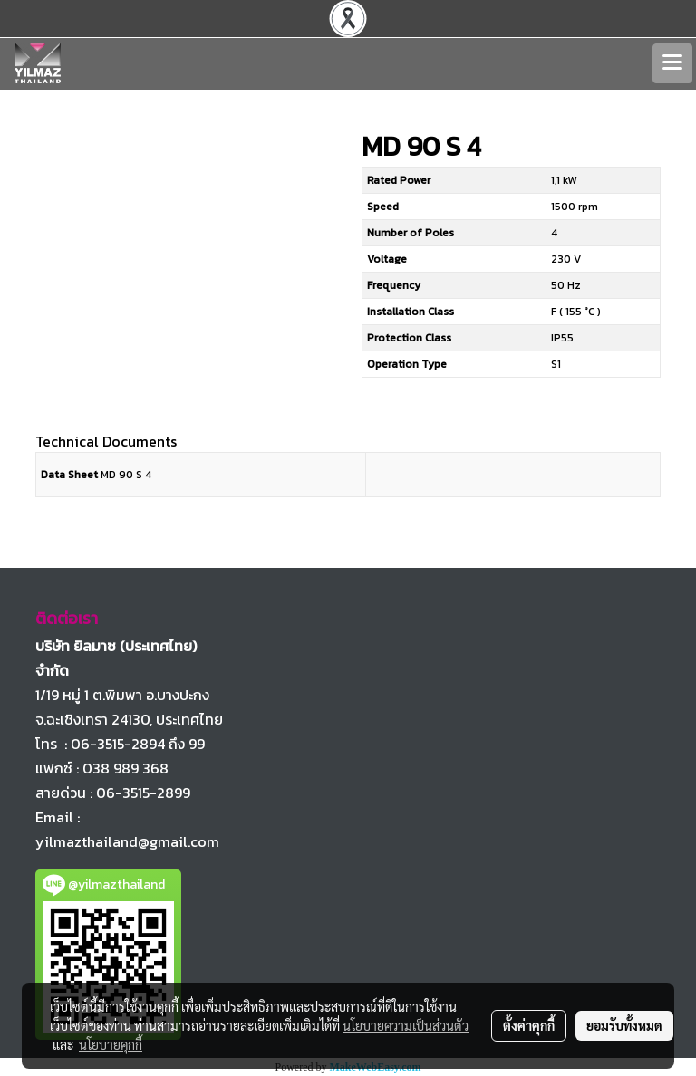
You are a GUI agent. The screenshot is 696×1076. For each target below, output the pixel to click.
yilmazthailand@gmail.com (127, 841)
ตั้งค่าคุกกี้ (529, 1025)
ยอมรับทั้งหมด (624, 1025)
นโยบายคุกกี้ (110, 1044)
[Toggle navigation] (672, 63)
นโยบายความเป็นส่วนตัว (406, 1025)
